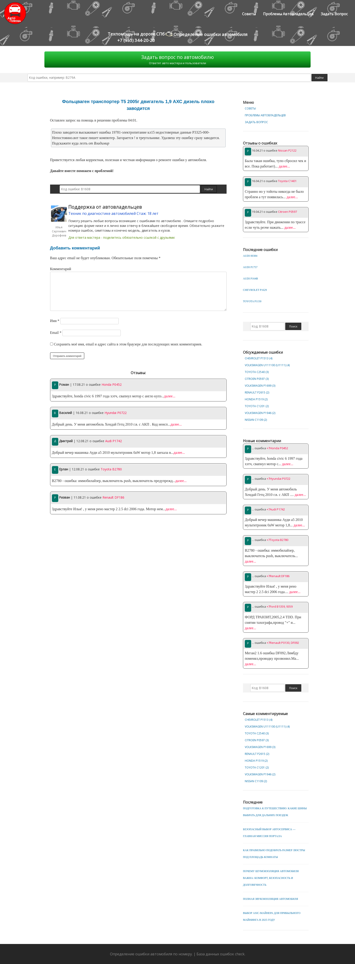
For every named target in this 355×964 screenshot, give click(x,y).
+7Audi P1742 (276, 509)
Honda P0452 (112, 384)
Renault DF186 (113, 497)
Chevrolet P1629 (255, 290)
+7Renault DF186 (278, 576)
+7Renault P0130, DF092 (283, 643)
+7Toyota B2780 (277, 540)
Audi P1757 (250, 267)
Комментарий (60, 269)
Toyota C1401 (287, 181)
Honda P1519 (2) (256, 399)
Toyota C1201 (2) (257, 406)
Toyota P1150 (252, 301)
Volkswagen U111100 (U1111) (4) (267, 365)
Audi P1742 (113, 441)
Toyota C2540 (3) (257, 372)
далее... (169, 396)
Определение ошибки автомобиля (207, 34)
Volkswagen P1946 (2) (260, 413)
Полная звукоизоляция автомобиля (270, 899)
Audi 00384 (250, 255)
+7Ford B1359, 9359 (280, 606)
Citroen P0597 (287, 212)
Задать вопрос (334, 13)
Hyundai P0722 (116, 413)
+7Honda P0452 (277, 448)
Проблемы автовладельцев (288, 13)
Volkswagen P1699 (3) (260, 386)
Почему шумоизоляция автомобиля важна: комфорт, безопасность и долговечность (271, 878)
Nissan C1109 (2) (256, 420)
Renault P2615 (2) (257, 392)
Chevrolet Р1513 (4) (258, 358)
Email (55, 333)
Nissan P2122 (287, 150)
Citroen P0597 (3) (257, 379)
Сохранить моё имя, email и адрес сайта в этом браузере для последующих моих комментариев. (128, 344)
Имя (54, 321)
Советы (249, 13)
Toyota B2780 (111, 469)
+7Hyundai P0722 (278, 479)
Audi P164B (250, 278)
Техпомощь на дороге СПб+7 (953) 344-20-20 (136, 37)
